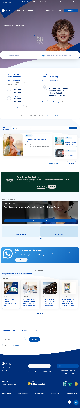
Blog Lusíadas (21, 234)
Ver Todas (40, 313)
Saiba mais (59, 234)
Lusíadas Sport (35, 2)
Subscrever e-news (54, 163)
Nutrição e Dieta (70, 150)
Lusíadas (17, 10)
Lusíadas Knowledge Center (8, 367)
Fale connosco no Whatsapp (69, 365)
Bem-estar (29, 136)
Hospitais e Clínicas (28, 10)
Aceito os (12, 345)
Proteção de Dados (55, 393)
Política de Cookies (39, 393)
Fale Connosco (61, 2)
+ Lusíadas (68, 2)
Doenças (68, 137)
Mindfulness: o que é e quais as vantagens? (15, 135)
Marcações (71, 10)
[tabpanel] (40, 27)
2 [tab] (37, 35)
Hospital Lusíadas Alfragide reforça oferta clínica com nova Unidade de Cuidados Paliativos (29, 302)
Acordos (59, 10)
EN (76, 2)
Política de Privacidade (23, 393)
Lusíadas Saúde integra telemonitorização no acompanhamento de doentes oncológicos (10, 302)
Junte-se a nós (53, 2)
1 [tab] (34, 35)
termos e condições (15, 345)
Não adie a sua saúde (39, 220)
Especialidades (50, 10)
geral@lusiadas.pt (46, 371)
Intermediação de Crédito (72, 393)
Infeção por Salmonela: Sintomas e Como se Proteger (64, 137)
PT (73, 2)
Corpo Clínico (39, 10)
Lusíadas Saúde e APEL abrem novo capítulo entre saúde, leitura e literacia (49, 302)
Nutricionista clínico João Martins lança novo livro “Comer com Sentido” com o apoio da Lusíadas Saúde (68, 302)
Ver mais (6, 30)
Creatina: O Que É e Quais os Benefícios (65, 148)
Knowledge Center (44, 2)
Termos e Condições (6, 393)
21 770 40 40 (33, 371)
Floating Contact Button (76, 403)
